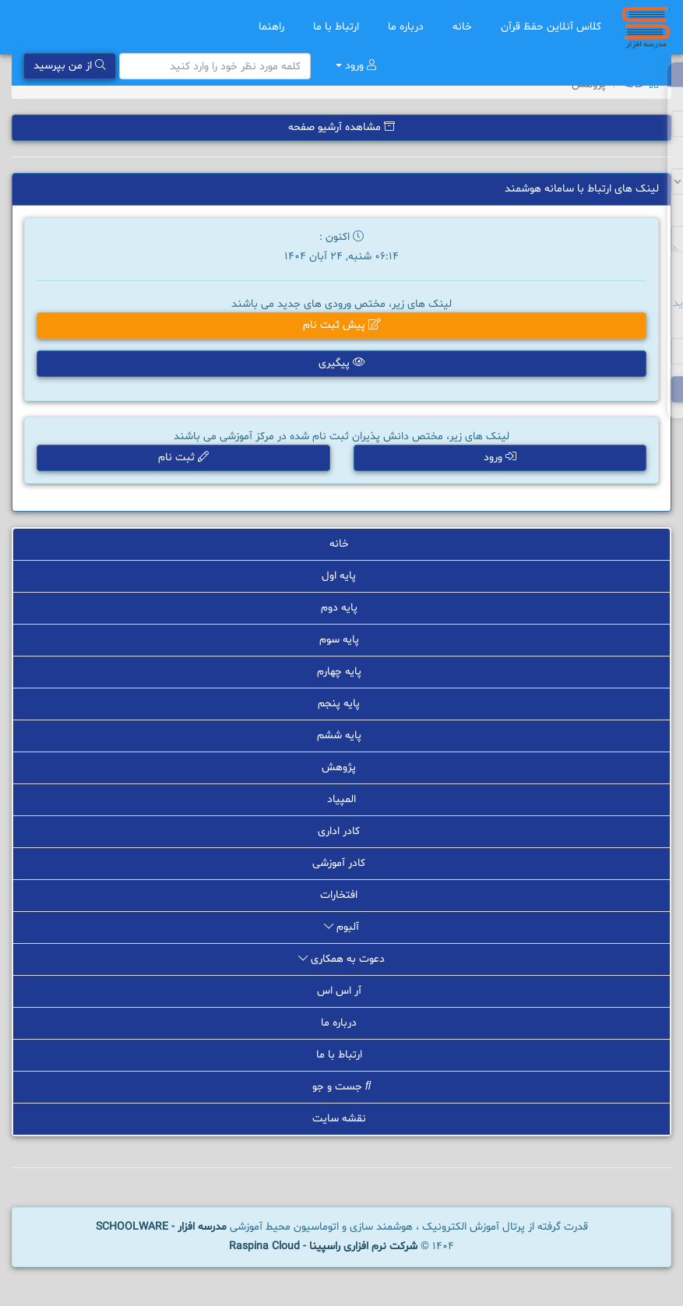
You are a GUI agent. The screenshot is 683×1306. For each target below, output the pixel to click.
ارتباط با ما (338, 26)
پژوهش (341, 767)
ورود (356, 65)
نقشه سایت (341, 1118)
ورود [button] (500, 457)
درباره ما (408, 26)
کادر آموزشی (341, 863)
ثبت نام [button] (183, 457)
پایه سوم (341, 639)
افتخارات (341, 895)
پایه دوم (342, 607)
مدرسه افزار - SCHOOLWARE (161, 1227)
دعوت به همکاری (341, 959)
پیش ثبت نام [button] (342, 325)
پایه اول (341, 576)
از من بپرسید (69, 65)
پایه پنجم (341, 703)
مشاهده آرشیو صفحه (341, 127)
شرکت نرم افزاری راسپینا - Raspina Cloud (323, 1246)
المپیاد (341, 799)
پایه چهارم (342, 671)
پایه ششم (342, 735)
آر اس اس (342, 991)
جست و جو (341, 1086)
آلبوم (341, 927)
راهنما (274, 26)
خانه (464, 26)
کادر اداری (341, 831)
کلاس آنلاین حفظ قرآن (551, 26)
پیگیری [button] (342, 363)
